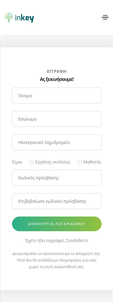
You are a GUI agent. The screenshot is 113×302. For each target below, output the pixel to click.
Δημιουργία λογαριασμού (57, 223)
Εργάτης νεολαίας (52, 162)
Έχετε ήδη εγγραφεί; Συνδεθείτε (56, 240)
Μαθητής (92, 162)
